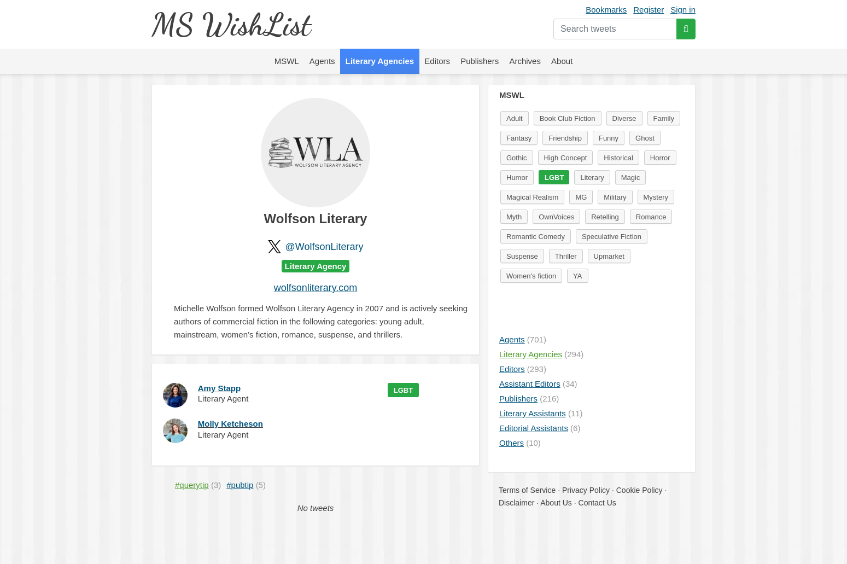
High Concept (565, 158)
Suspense (522, 256)
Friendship (565, 138)
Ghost (645, 138)
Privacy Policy (586, 490)
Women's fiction (531, 276)
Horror (660, 158)
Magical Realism (532, 197)
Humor (517, 177)
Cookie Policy (639, 490)
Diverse (624, 118)
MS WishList (231, 24)
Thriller (566, 256)
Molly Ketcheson (230, 423)
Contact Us (597, 502)
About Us (556, 502)
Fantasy (518, 138)
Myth (514, 217)
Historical (618, 158)
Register (648, 9)
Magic (630, 177)
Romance (651, 217)
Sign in (683, 9)
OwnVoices (556, 217)
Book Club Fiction (567, 118)
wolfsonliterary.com (316, 287)
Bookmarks (606, 9)
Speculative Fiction (611, 236)
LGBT (403, 390)
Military (615, 197)
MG (581, 197)
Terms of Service (527, 490)
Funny (608, 138)
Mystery (656, 197)
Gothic (516, 158)
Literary (592, 177)
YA (577, 276)
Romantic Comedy (535, 236)
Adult (514, 118)
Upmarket (609, 256)
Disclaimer (516, 502)
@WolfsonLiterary (324, 246)
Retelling (605, 217)
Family (663, 118)
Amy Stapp (219, 388)
